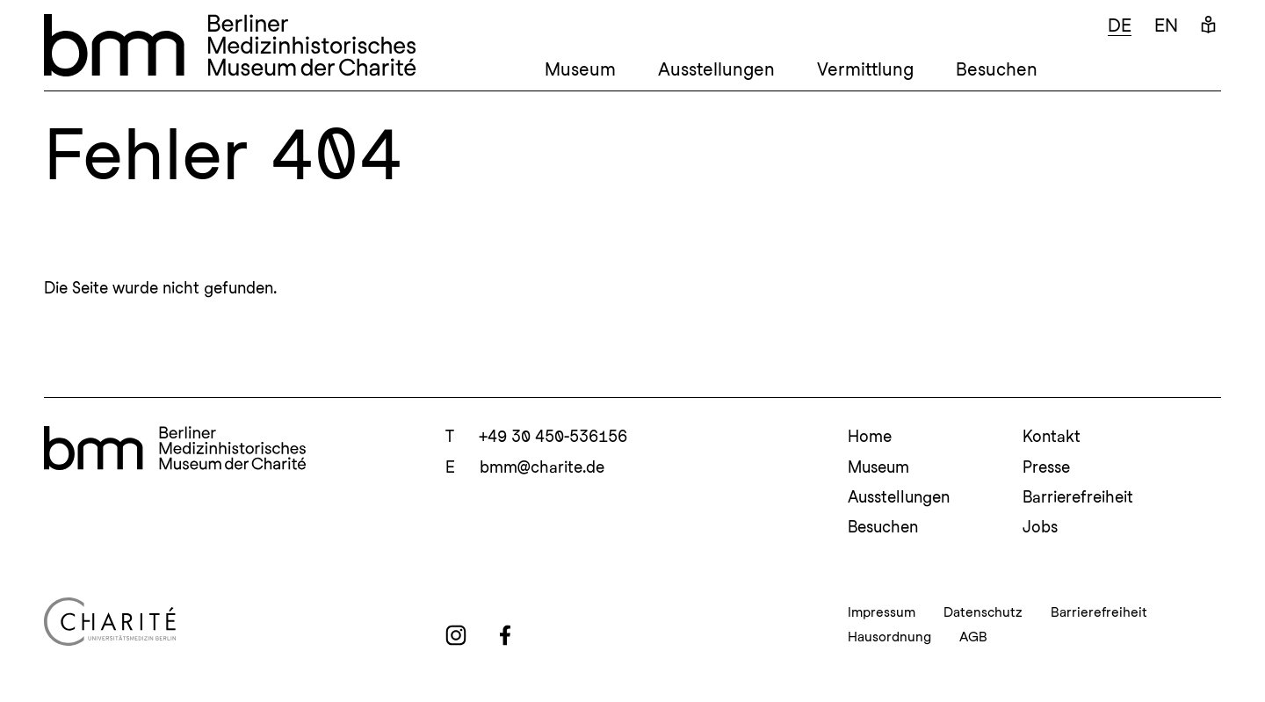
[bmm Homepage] (175, 448)
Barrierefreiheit (1078, 497)
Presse (1046, 467)
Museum (580, 69)
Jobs (1040, 526)
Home (870, 436)
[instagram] (455, 635)
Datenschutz (983, 612)
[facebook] (505, 635)
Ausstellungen (716, 69)
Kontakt (1052, 436)
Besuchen (996, 69)
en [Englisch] (1166, 25)
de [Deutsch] (1119, 25)
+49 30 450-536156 (553, 436)
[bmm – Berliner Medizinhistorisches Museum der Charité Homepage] (230, 45)
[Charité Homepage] (230, 621)
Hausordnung (889, 637)
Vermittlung (865, 69)
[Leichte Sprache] (1208, 26)
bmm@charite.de (542, 467)
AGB (973, 637)
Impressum (881, 612)
